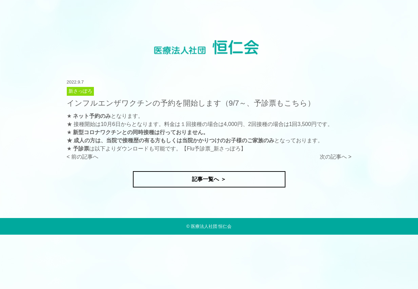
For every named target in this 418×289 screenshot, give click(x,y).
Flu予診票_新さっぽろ (214, 148)
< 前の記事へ (83, 157)
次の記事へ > (336, 157)
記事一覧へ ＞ (209, 179)
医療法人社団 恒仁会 (211, 226)
